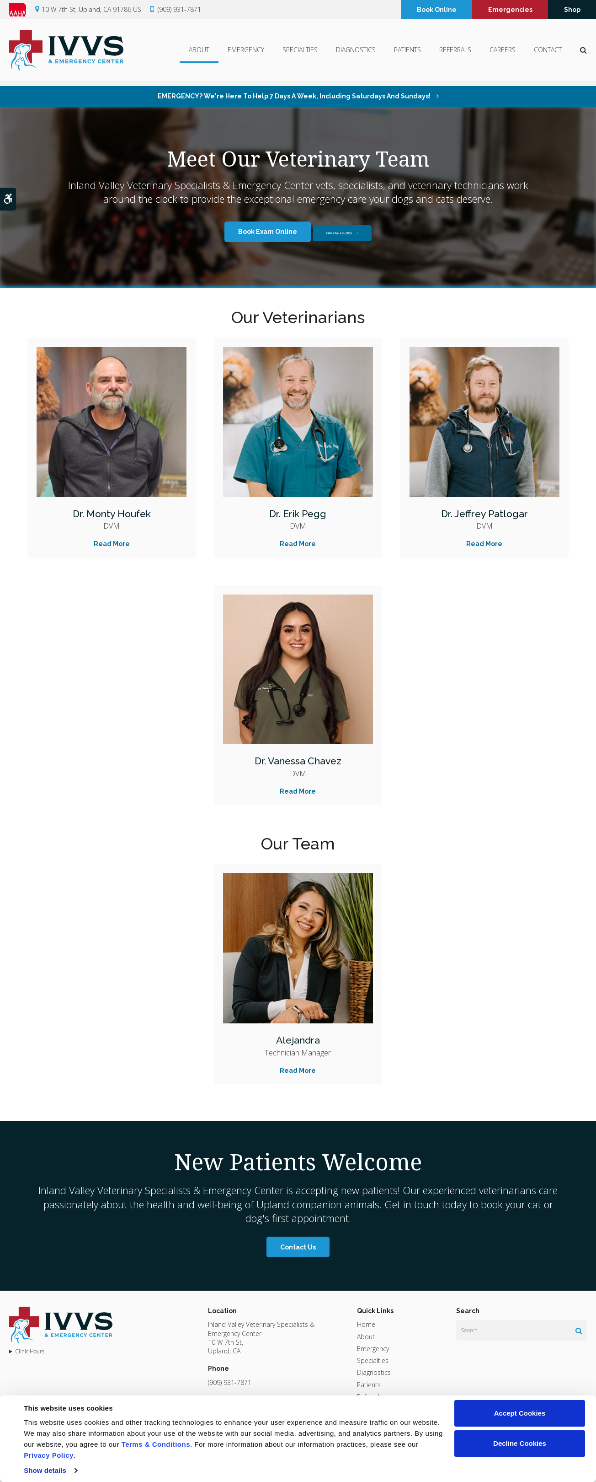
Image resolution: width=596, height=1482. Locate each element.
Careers (503, 53)
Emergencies (510, 10)
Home (366, 1324)
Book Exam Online (248, 231)
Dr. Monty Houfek (112, 513)
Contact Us (298, 1247)
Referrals (455, 53)
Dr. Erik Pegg (297, 513)
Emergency (246, 53)
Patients (407, 53)
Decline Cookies (519, 1443)
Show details (45, 1470)
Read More (112, 543)
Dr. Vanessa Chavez (297, 760)
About (199, 53)
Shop (572, 10)
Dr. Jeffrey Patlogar (484, 513)
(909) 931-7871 (179, 10)
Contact (548, 53)
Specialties (300, 53)
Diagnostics (356, 53)
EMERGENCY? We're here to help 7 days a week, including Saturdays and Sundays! (295, 96)
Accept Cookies (520, 1413)
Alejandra (298, 1039)
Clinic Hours (29, 1351)
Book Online (437, 10)
